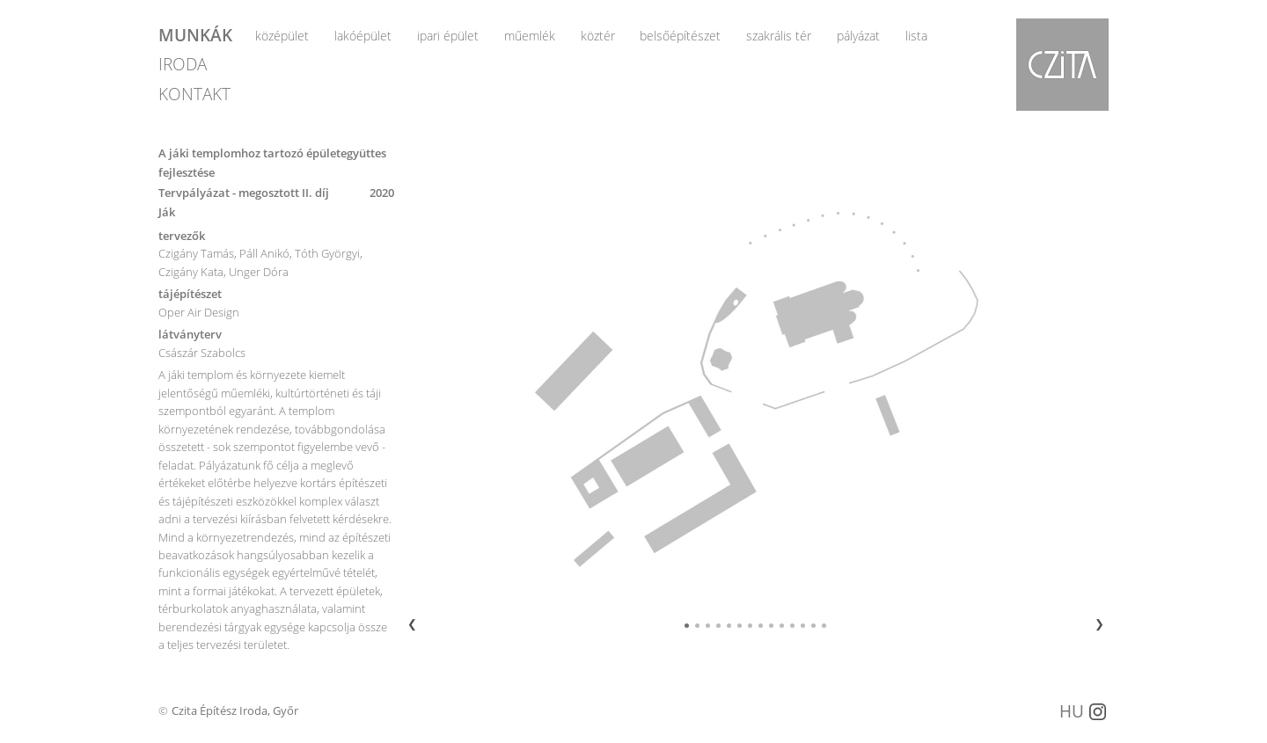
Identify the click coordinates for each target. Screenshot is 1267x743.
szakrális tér (778, 35)
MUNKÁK (195, 34)
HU (1071, 711)
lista (916, 35)
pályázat (858, 35)
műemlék (529, 35)
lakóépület (363, 35)
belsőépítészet (680, 35)
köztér (598, 35)
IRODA (182, 64)
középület (282, 35)
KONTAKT (194, 94)
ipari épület (448, 35)
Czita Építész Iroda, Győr (235, 710)
